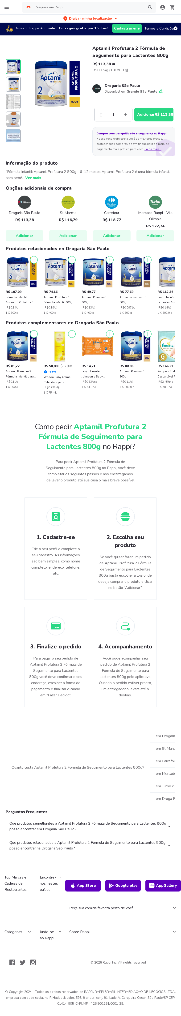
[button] (90, 18)
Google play (122, 885)
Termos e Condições (159, 28)
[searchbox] (88, 7)
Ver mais (33, 177)
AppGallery (163, 885)
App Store (83, 885)
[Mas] (125, 114)
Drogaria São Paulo (122, 85)
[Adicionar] (34, 260)
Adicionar (24, 235)
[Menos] (101, 114)
